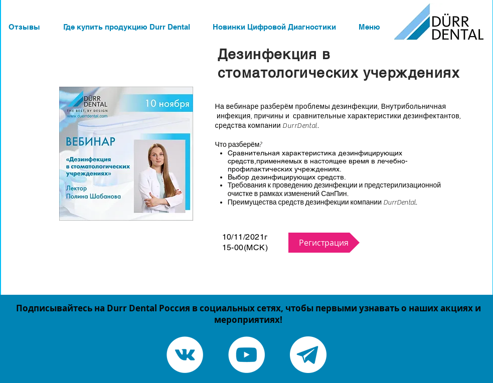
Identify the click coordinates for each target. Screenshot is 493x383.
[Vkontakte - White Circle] (185, 354)
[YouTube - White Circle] (246, 354)
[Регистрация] (324, 243)
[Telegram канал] (308, 354)
